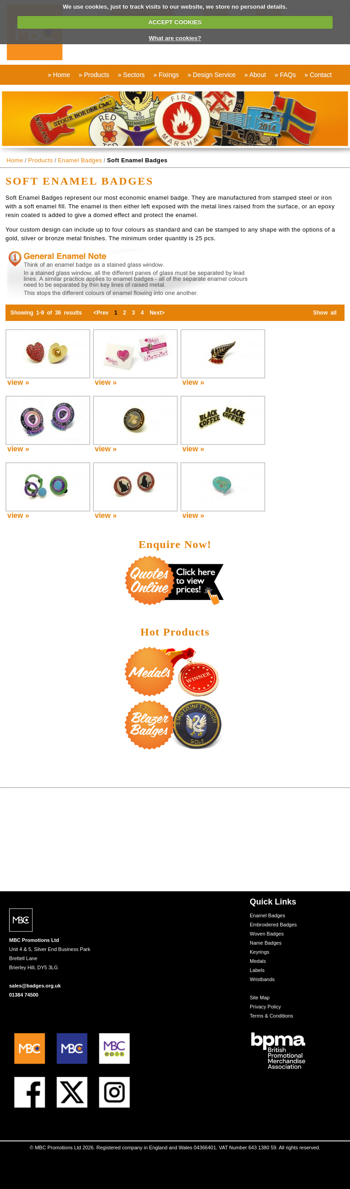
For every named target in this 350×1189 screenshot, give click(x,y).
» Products (94, 74)
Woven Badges (266, 933)
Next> (157, 313)
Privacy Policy (265, 1006)
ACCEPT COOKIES (174, 22)
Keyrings (259, 952)
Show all (325, 313)
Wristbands (262, 979)
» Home (59, 74)
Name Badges (266, 943)
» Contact (318, 74)
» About (255, 74)
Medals (258, 961)
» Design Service (211, 74)
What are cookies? (175, 38)
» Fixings (166, 74)
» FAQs (285, 74)
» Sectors (131, 74)
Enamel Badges (80, 160)
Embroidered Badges (273, 924)
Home (14, 160)
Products (40, 160)
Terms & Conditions (271, 1015)
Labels (257, 970)
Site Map (259, 997)
